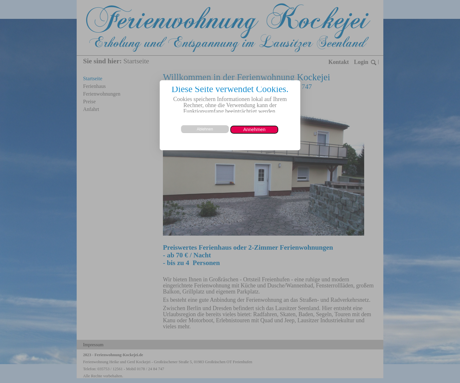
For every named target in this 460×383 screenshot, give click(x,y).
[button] (254, 130)
